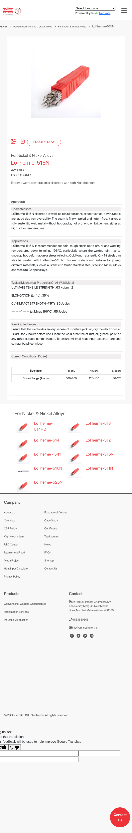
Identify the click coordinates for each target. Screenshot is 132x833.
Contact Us (120, 817)
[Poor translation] (14, 767)
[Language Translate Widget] (95, 8)
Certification (51, 548)
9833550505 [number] (78, 639)
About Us (9, 532)
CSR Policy (10, 548)
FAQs (47, 572)
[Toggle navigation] (124, 11)
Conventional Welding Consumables (25, 623)
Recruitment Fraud (14, 572)
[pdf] (23, 162)
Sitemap (49, 580)
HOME (3, 26)
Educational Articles (55, 532)
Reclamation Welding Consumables (32, 26)
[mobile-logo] (12, 11)
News (47, 564)
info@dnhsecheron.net (83, 647)
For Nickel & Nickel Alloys (72, 26)
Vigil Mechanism (14, 556)
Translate (100, 13)
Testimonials (51, 556)
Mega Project (11, 580)
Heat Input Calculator (16, 588)
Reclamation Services (16, 631)
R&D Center (11, 564)
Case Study (51, 540)
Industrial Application (16, 639)
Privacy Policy (12, 596)
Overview (9, 540)
